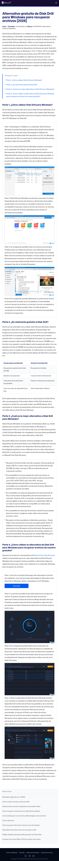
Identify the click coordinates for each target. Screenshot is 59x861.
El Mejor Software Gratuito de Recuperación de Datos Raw (21, 835)
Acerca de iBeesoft (11, 852)
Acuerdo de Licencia (47, 852)
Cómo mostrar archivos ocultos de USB (15, 802)
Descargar (16, 586)
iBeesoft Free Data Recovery (44, 555)
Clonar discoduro (8, 820)
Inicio (4, 26)
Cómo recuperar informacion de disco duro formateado (21, 825)
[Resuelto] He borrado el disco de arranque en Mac (19, 830)
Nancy (29, 26)
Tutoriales (11, 26)
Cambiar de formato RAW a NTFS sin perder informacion (21, 839)
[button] (56, 3)
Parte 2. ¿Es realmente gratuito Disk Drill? (21, 84)
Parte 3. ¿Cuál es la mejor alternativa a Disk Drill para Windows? (30, 89)
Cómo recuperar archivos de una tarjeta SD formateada (21, 811)
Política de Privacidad (32, 852)
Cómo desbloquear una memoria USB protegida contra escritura (24, 816)
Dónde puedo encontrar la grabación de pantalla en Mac (21, 806)
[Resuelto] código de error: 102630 (13, 797)
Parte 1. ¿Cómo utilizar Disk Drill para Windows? (24, 80)
